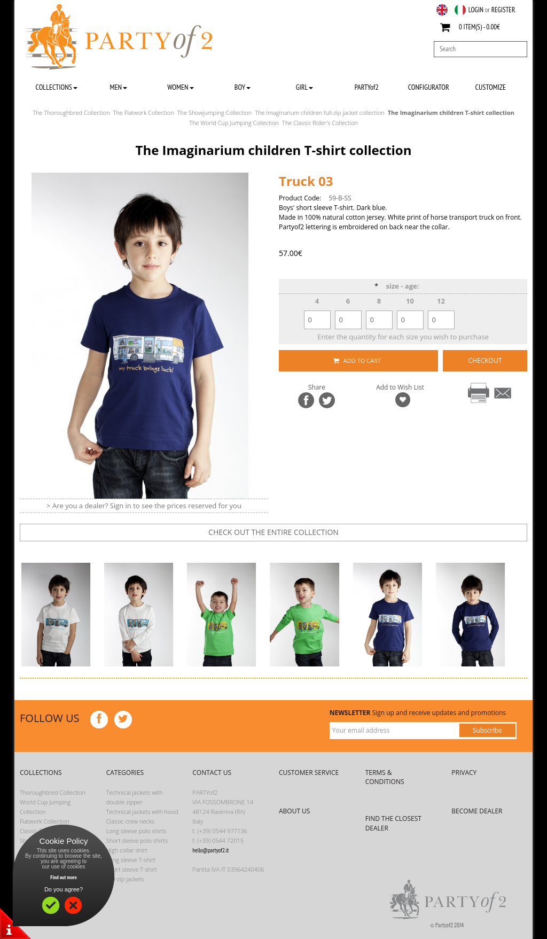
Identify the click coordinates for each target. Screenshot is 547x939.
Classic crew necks (130, 821)
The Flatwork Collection (143, 112)
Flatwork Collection (44, 821)
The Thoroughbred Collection (71, 112)
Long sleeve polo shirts (136, 831)
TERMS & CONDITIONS (384, 777)
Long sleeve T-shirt (130, 860)
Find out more (63, 877)
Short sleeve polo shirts (137, 840)
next (281, 551)
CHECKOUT (485, 360)
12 (441, 301)
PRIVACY (463, 772)
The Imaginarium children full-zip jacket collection (320, 112)
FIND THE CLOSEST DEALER (393, 823)
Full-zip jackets (125, 879)
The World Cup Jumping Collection (234, 123)
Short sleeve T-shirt (131, 869)
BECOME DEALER (476, 811)
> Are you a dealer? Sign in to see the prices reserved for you (143, 505)
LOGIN (475, 9)
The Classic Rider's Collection (320, 123)
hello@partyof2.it (210, 850)
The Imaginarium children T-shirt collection (451, 112)
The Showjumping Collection (214, 112)
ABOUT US (294, 811)
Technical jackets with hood (142, 812)
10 (410, 301)
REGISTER (503, 9)
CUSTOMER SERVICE (309, 772)
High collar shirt (126, 850)
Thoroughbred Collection (52, 792)
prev (248, 551)
